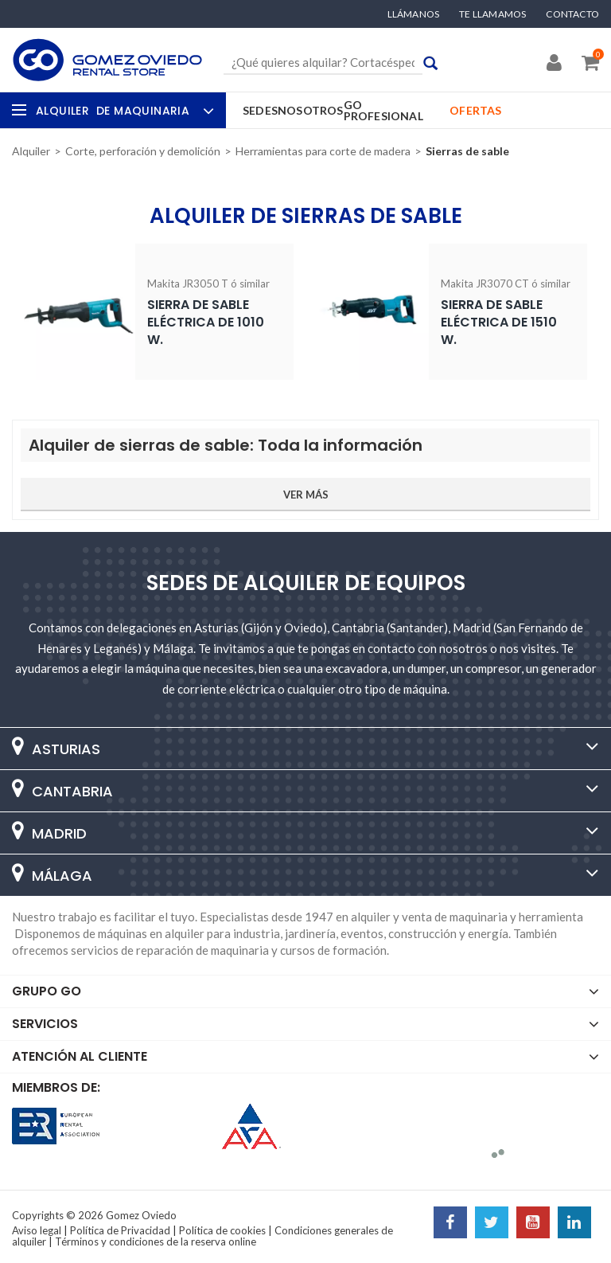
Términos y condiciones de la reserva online (155, 1241)
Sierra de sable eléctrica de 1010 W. (205, 322)
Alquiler (123, 110)
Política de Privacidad (120, 1230)
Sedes (260, 110)
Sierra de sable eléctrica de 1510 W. (499, 322)
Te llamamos (492, 14)
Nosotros (311, 110)
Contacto (572, 14)
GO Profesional (383, 110)
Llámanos (413, 14)
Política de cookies (222, 1230)
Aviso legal (36, 1230)
